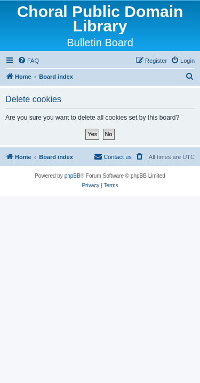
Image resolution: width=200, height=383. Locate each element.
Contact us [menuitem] (113, 156)
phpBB (73, 176)
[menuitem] (28, 60)
